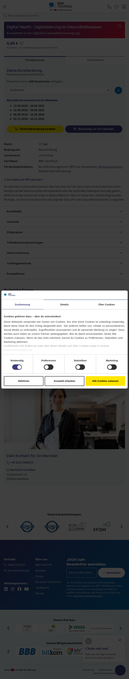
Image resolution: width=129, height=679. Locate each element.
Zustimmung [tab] (22, 304)
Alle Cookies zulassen (105, 380)
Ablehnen (23, 380)
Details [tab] (64, 304)
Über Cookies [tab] (106, 304)
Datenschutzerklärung (18, 349)
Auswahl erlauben (64, 380)
